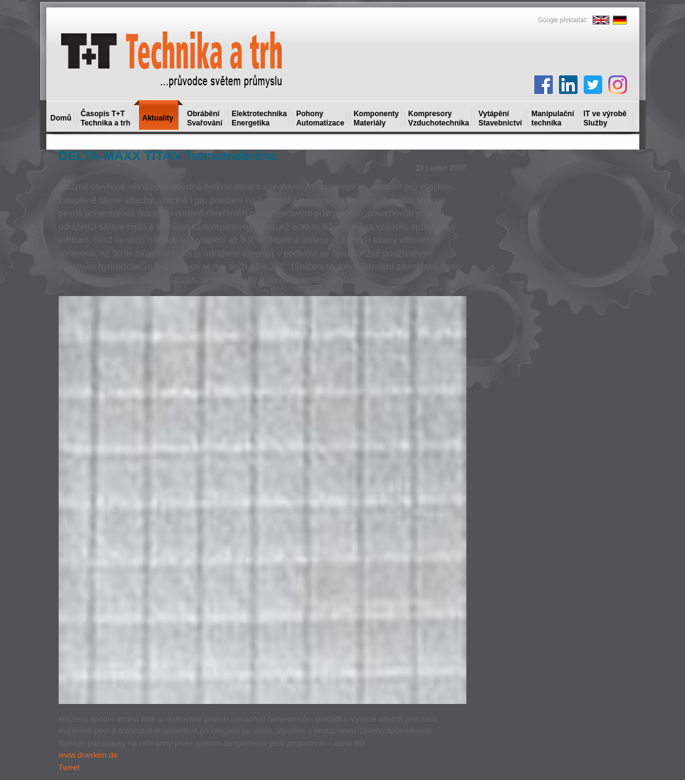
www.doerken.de (88, 755)
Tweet (69, 767)
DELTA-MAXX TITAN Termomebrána (168, 155)
